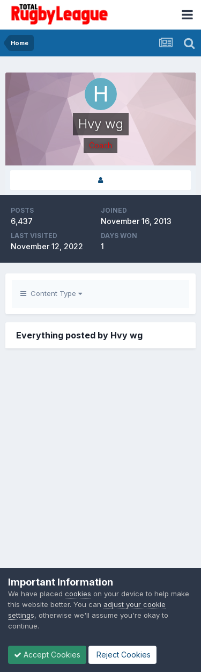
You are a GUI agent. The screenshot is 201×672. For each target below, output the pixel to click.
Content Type (51, 293)
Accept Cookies (47, 654)
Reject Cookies (122, 654)
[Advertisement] (100, 473)
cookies (78, 593)
